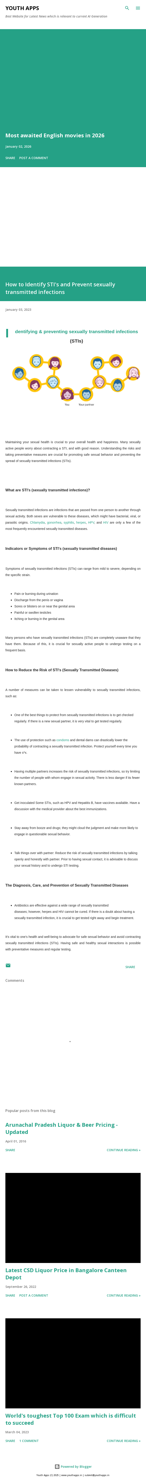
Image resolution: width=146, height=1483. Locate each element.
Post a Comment (33, 158)
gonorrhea (54, 522)
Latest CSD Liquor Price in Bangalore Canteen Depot (66, 1273)
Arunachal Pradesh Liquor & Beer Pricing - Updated (61, 1128)
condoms (63, 740)
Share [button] (10, 158)
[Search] (127, 8)
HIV (106, 522)
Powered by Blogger (73, 1466)
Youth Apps (22, 8)
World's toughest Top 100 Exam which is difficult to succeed (70, 1419)
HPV (91, 522)
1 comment (29, 1441)
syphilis (69, 522)
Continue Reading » (124, 1150)
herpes (81, 522)
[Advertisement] (72, 223)
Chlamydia (37, 522)
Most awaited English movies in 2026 (55, 135)
